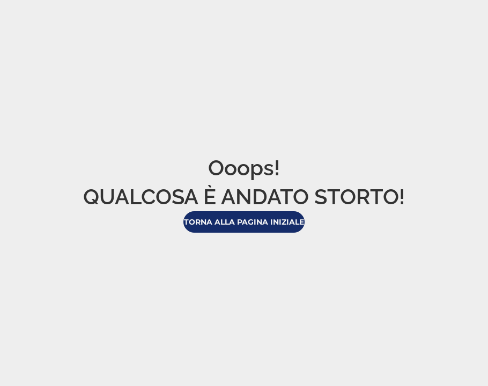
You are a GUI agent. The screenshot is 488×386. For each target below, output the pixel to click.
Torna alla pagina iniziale (244, 222)
